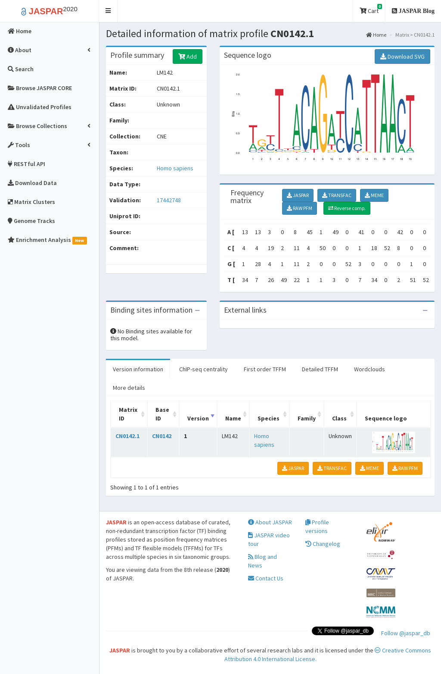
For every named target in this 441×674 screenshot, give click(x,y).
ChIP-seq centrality (203, 369)
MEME (374, 195)
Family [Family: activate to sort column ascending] (307, 418)
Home (376, 34)
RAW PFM (299, 208)
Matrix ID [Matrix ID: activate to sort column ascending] (128, 414)
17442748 (169, 200)
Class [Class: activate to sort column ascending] (339, 418)
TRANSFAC (336, 195)
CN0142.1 (127, 436)
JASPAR (298, 195)
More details (129, 388)
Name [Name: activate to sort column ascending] (233, 418)
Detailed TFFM (320, 369)
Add (187, 56)
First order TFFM (265, 369)
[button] (108, 11)
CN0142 (161, 436)
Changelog (322, 544)
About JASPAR (270, 522)
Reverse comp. (347, 208)
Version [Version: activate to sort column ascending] (198, 418)
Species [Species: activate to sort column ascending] (269, 418)
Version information (138, 369)
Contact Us (265, 578)
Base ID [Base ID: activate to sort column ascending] (162, 414)
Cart (371, 9)
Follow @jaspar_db (405, 633)
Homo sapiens (175, 168)
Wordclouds (369, 369)
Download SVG (402, 56)
